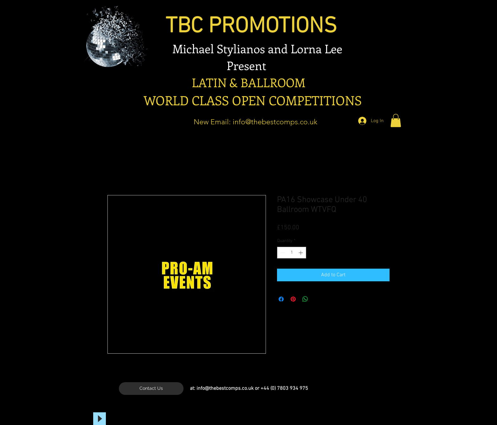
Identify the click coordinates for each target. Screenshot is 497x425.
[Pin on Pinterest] (293, 299)
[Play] (99, 418)
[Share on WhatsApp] (305, 299)
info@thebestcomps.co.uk (275, 122)
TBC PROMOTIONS (235, 26)
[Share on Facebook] (281, 299)
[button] (395, 120)
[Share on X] (317, 299)
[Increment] (301, 252)
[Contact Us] (151, 388)
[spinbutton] (291, 252)
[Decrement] (282, 252)
